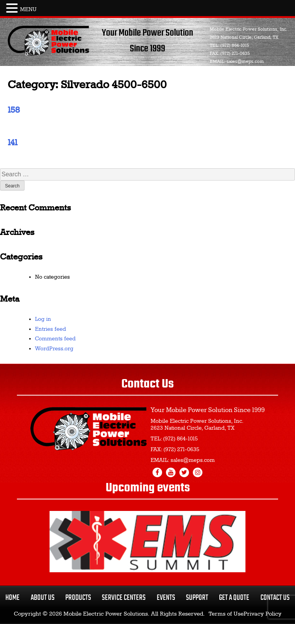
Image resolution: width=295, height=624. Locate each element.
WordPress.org (54, 348)
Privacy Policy (263, 614)
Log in (43, 319)
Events (166, 597)
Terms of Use (226, 614)
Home (12, 597)
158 (14, 110)
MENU (28, 9)
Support (197, 597)
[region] (147, 541)
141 (12, 143)
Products (78, 597)
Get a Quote (234, 597)
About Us (43, 597)
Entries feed (50, 329)
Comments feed (55, 338)
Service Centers (124, 597)
